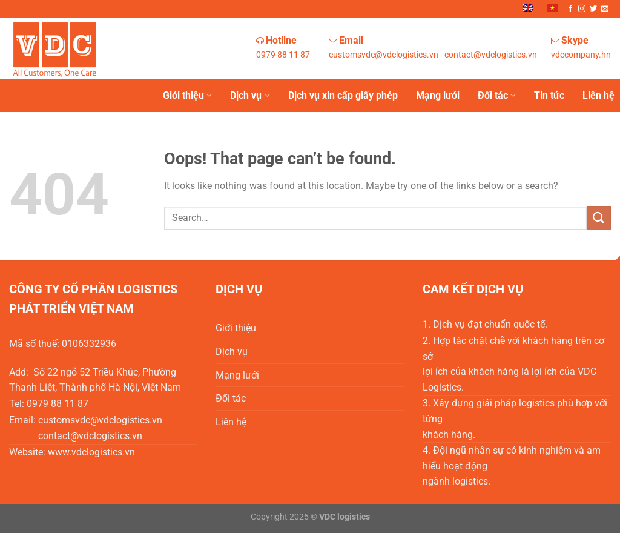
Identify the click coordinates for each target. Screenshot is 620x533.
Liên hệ (598, 95)
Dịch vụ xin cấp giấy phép (343, 95)
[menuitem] (528, 8)
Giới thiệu (187, 96)
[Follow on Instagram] (581, 9)
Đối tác (497, 96)
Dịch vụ (249, 96)
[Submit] (599, 218)
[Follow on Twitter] (593, 9)
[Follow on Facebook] (570, 9)
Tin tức (549, 95)
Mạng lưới (438, 95)
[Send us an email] (604, 9)
